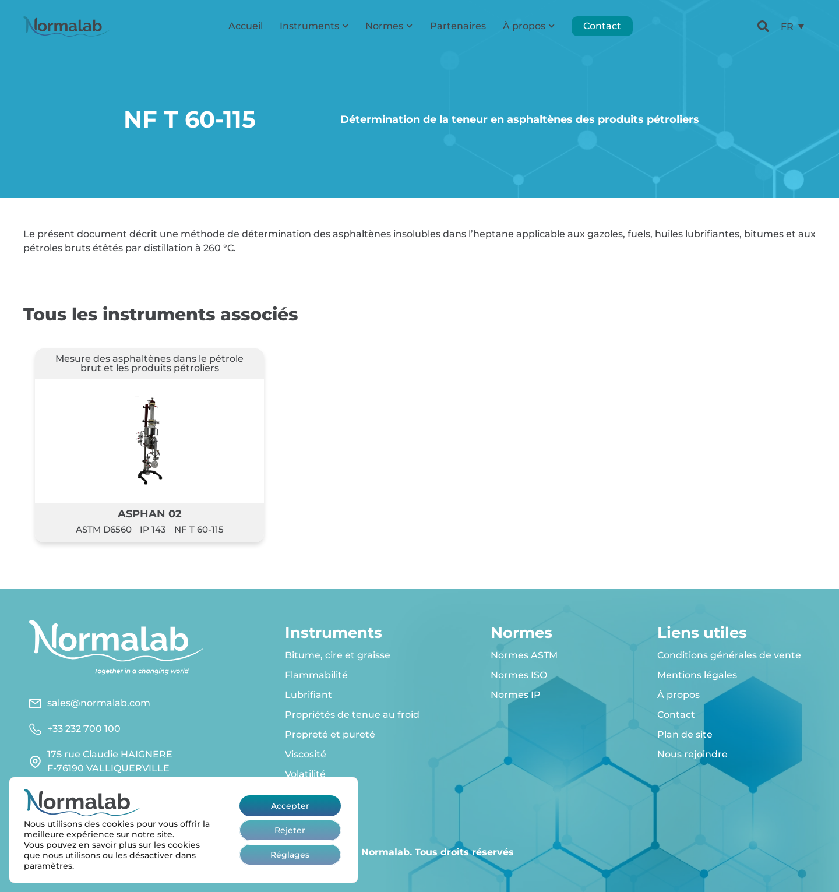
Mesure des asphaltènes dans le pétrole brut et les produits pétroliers (149, 363)
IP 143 (153, 529)
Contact (602, 25)
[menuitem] (792, 26)
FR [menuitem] (787, 25)
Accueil (245, 25)
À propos (529, 26)
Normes (389, 26)
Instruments (314, 26)
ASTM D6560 (104, 529)
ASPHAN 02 (150, 513)
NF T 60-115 (199, 529)
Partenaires (458, 25)
